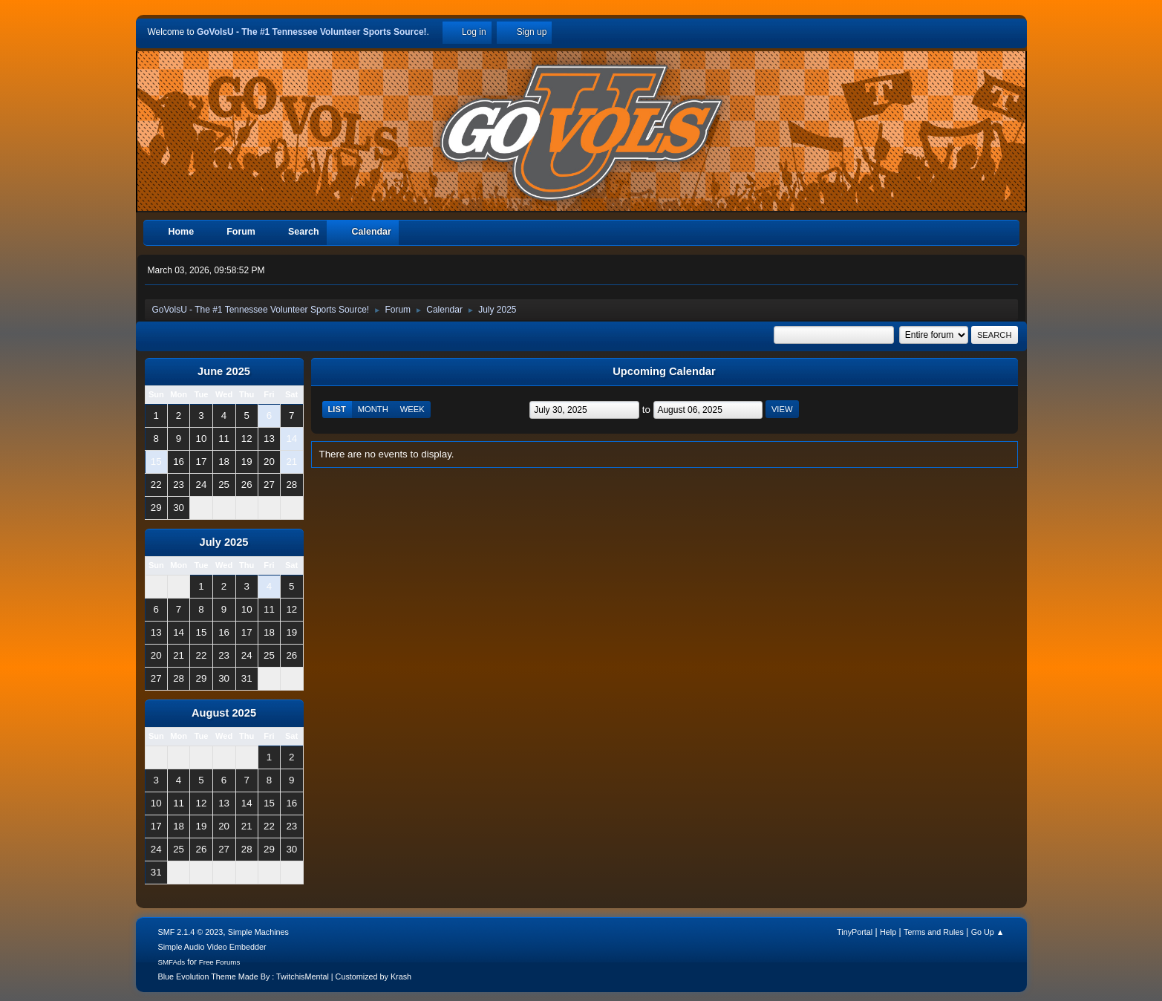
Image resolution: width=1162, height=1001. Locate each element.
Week (412, 409)
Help (888, 931)
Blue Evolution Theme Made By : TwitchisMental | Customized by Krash (285, 976)
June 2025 (224, 371)
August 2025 (224, 713)
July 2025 (223, 542)
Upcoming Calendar (664, 371)
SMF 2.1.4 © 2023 (190, 931)
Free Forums (220, 962)
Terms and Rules (934, 931)
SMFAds (172, 962)
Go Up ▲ (988, 931)
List (337, 409)
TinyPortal (854, 931)
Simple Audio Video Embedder (212, 946)
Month (373, 409)
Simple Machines (258, 931)
